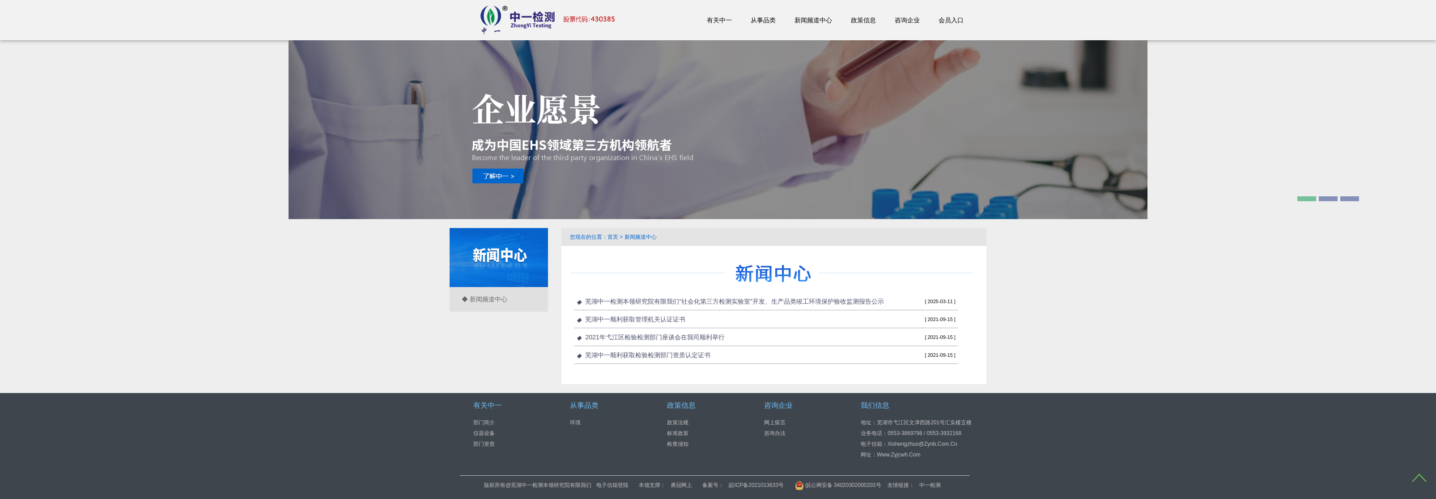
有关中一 (719, 20)
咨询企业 (907, 20)
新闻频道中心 (813, 20)
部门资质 (484, 443)
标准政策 (677, 433)
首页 (613, 237)
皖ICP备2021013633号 (828, 485)
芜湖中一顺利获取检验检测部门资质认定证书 (647, 355)
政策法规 (677, 422)
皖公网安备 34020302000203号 (910, 485)
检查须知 (677, 443)
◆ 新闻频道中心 (484, 299)
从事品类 (763, 20)
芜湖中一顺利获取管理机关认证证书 (635, 319)
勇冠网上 (753, 485)
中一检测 (1001, 485)
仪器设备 (484, 433)
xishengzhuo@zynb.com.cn (922, 443)
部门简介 (484, 422)
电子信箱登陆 (684, 485)
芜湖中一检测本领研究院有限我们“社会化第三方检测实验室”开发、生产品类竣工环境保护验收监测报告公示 (734, 301)
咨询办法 (775, 433)
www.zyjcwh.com (898, 454)
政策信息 (863, 20)
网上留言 (775, 422)
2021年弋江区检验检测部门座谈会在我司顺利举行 (654, 337)
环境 (575, 422)
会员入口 (951, 20)
